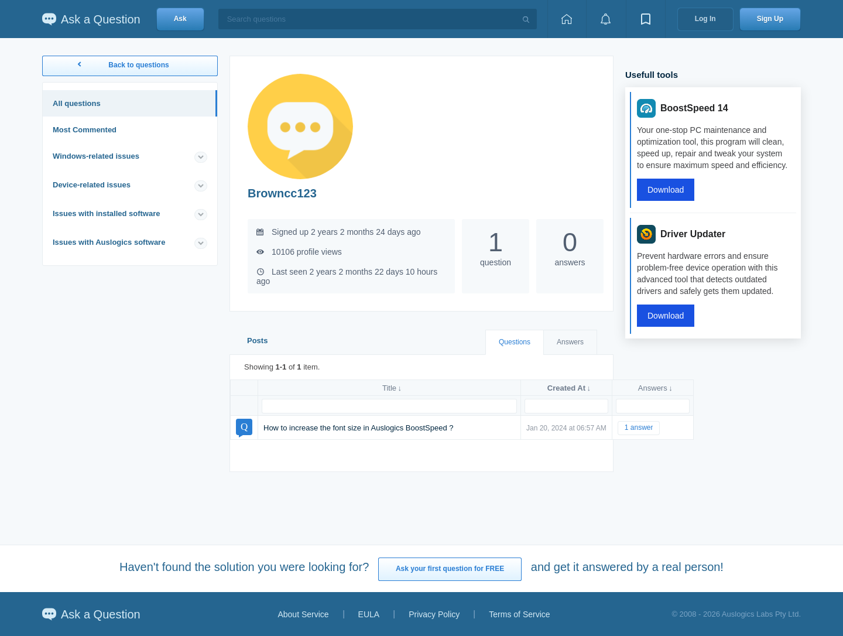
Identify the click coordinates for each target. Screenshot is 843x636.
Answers (570, 342)
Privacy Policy (434, 614)
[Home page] (566, 19)
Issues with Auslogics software (109, 242)
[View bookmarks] (646, 19)
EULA (369, 614)
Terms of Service (519, 614)
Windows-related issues (96, 156)
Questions (514, 342)
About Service (302, 614)
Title (389, 388)
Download (665, 189)
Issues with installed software (106, 213)
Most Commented (84, 129)
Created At (566, 388)
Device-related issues (92, 184)
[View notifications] (606, 19)
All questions (77, 103)
